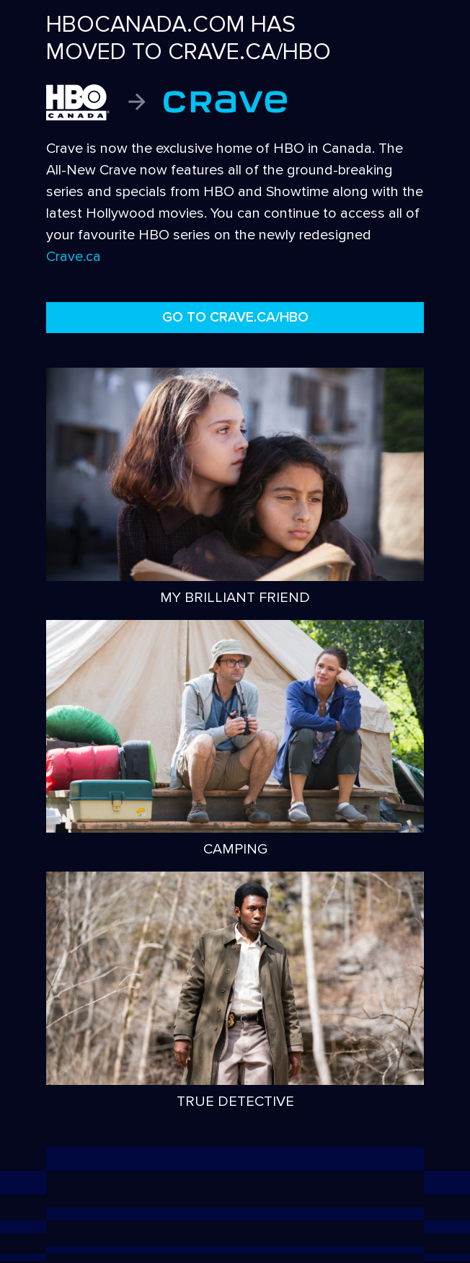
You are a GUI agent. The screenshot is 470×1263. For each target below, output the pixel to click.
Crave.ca (73, 256)
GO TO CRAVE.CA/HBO (235, 317)
